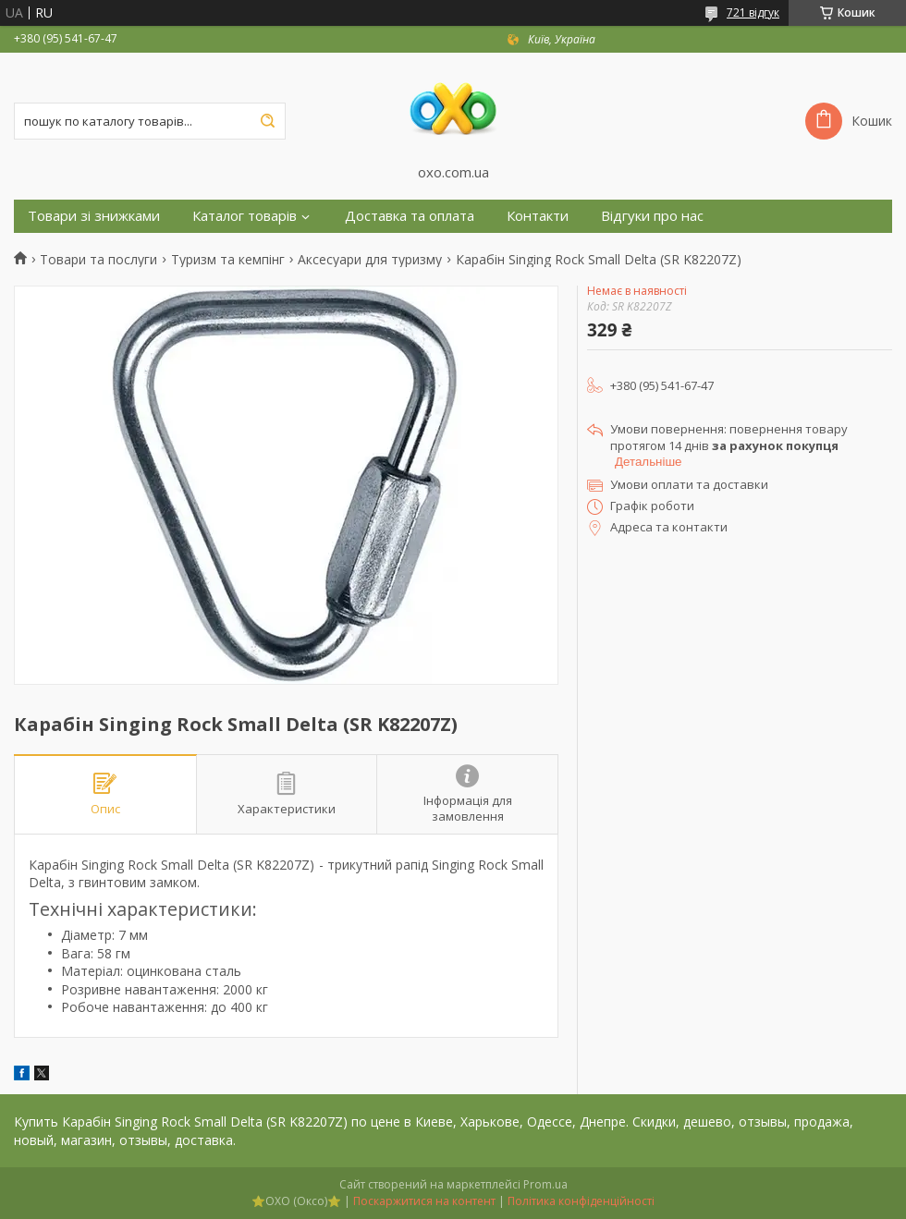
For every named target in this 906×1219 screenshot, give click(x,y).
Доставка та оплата (409, 216)
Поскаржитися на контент (424, 1201)
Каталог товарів (244, 216)
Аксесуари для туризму (370, 259)
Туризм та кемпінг (228, 259)
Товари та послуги (98, 259)
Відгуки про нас (652, 216)
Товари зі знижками (94, 216)
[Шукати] (267, 121)
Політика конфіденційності (581, 1201)
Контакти (538, 216)
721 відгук (753, 12)
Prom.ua (545, 1184)
